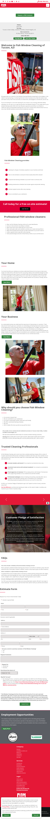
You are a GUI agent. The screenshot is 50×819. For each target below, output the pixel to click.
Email (21, 647)
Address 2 (3, 634)
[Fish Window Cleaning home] (4, 5)
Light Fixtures (20, 773)
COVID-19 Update (21, 789)
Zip (40, 640)
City (2, 640)
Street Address (5, 628)
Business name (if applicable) (8, 618)
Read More (7, 282)
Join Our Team (30, 38)
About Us (19, 754)
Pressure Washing (21, 768)
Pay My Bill (18, 38)
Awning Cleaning (20, 771)
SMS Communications (22, 784)
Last (26, 611)
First (2, 611)
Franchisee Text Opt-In (22, 786)
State (30, 640)
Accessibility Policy (21, 787)
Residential (4, 668)
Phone (3, 647)
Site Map (19, 759)
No (2, 653)
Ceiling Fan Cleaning (21, 775)
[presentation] (25, 692)
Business (4, 669)
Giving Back (19, 756)
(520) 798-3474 (42, 1)
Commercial (19, 765)
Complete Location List (22, 753)
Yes (2, 651)
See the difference (6, 487)
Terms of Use (20, 781)
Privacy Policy (20, 782)
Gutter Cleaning (20, 770)
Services (18, 751)
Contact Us (19, 757)
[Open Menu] (47, 5)
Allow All (6, 815)
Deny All (36, 815)
